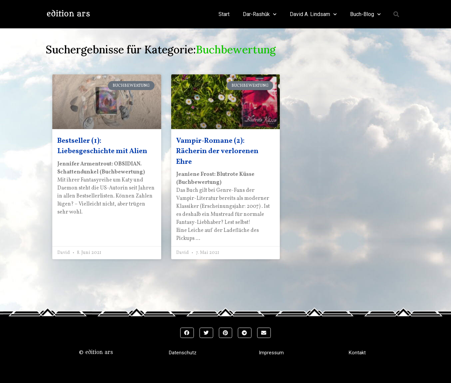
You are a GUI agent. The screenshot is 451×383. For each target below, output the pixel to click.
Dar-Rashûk (259, 14)
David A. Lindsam (313, 14)
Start (224, 14)
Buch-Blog (365, 14)
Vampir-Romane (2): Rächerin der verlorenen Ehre (217, 151)
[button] (396, 14)
